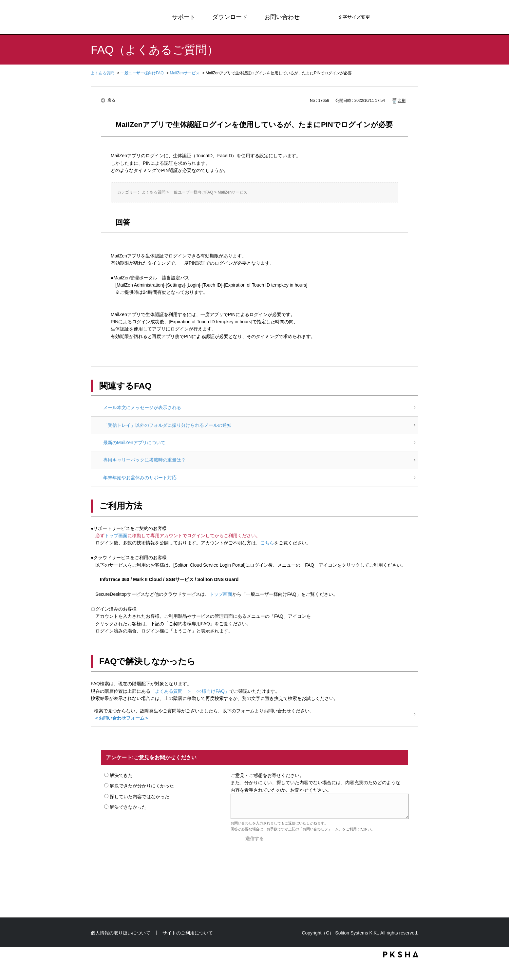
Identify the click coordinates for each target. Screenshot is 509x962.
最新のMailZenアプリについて (134, 442)
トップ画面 (115, 535)
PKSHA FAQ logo (400, 954)
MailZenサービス (184, 73)
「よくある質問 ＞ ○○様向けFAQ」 (189, 691)
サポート (184, 17)
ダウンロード (230, 17)
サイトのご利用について (187, 932)
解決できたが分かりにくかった (142, 785)
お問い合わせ (282, 17)
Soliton (112, 17)
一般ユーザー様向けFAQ (142, 73)
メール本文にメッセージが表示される (142, 407)
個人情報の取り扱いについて (120, 932)
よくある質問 (102, 73)
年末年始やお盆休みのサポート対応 (140, 477)
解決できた (121, 775)
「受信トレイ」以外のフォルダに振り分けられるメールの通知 (167, 425)
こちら (267, 542)
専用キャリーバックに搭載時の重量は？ (144, 459)
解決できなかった (128, 807)
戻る (111, 100)
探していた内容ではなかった (139, 796)
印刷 (401, 100)
